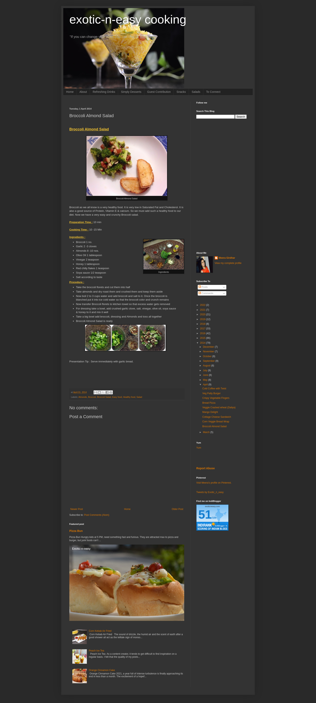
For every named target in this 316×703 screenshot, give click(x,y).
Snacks (181, 91)
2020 (203, 314)
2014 (203, 342)
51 (205, 514)
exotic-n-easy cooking (127, 19)
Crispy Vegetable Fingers (215, 398)
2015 (203, 338)
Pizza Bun (76, 530)
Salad (139, 397)
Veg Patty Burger (211, 393)
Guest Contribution (159, 91)
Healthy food (129, 397)
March (206, 432)
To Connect (213, 91)
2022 (203, 305)
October (207, 356)
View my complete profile (228, 263)
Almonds (82, 397)
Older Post (177, 509)
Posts (203, 287)
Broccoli (92, 397)
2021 (203, 309)
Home (70, 91)
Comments (206, 293)
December (209, 346)
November (209, 351)
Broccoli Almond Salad (214, 426)
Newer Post (76, 509)
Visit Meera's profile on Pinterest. (214, 482)
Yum (198, 447)
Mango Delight (210, 412)
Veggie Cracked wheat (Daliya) (219, 407)
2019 (203, 319)
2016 (203, 333)
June (206, 375)
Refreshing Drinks (104, 91)
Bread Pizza (208, 402)
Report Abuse (205, 468)
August (207, 365)
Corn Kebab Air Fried (100, 631)
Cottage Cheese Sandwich (216, 417)
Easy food (117, 397)
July (205, 370)
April (205, 384)
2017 (203, 328)
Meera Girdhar (227, 257)
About (83, 91)
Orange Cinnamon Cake (102, 670)
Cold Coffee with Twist (214, 388)
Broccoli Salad (104, 397)
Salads (196, 91)
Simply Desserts (131, 91)
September (209, 361)
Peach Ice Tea (96, 650)
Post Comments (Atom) (96, 515)
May (205, 379)
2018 (203, 324)
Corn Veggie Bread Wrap (215, 421)
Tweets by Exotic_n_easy (209, 492)
